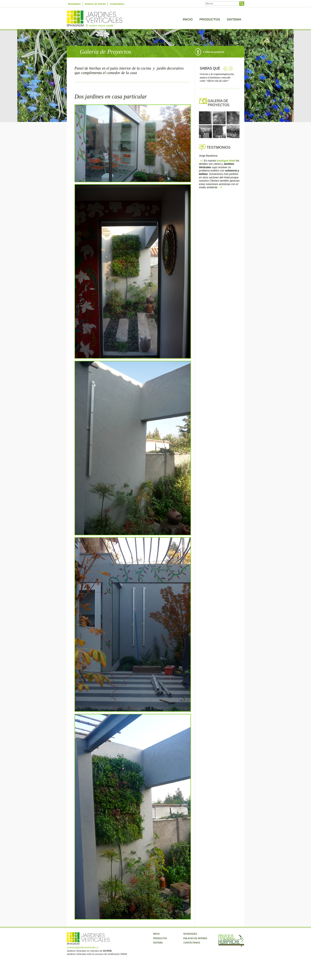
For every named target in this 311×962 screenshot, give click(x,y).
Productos (209, 19)
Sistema (234, 19)
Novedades (74, 4)
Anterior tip (225, 69)
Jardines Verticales (94, 19)
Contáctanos (117, 4)
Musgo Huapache (231, 941)
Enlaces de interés (95, 4)
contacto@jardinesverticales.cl (82, 947)
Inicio (188, 19)
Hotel (226, 160)
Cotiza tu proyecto (209, 50)
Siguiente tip (230, 69)
